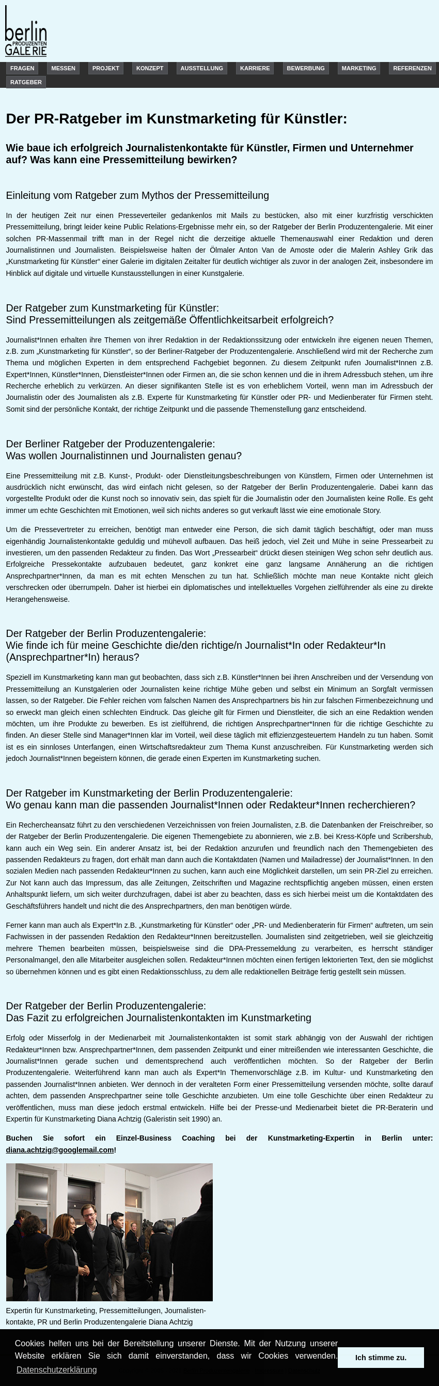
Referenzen (412, 68)
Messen (63, 68)
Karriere (255, 68)
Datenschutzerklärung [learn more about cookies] (57, 1369)
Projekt (105, 68)
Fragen (22, 68)
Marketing (359, 68)
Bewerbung (306, 68)
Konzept (150, 68)
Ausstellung (202, 68)
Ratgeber (26, 82)
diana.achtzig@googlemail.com (60, 1150)
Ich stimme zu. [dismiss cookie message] (380, 1357)
